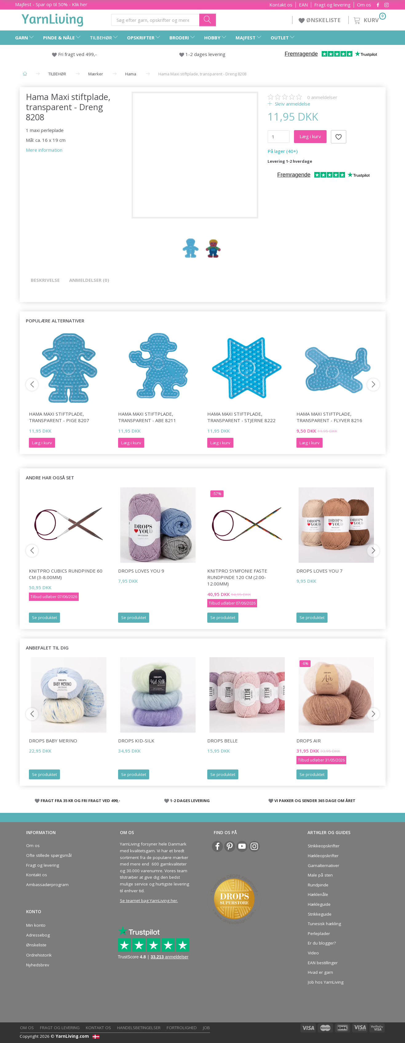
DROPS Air (308, 740)
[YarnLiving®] (52, 19)
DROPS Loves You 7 (319, 571)
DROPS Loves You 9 (141, 571)
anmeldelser (322, 97)
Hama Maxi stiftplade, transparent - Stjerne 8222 (241, 417)
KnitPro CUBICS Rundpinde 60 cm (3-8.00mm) (65, 574)
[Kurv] (369, 19)
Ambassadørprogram (47, 884)
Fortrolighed (182, 1027)
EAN (303, 5)
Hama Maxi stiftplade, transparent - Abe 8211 (147, 417)
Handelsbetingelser (139, 1027)
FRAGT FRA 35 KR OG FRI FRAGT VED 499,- (80, 800)
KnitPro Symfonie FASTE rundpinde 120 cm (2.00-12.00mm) (237, 577)
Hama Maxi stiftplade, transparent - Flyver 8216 (329, 417)
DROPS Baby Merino (53, 740)
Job (206, 1027)
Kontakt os (280, 5)
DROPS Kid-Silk (136, 740)
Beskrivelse (45, 280)
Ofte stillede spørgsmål (49, 855)
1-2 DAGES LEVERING (190, 800)
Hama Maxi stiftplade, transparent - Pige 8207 (59, 417)
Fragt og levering (332, 5)
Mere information (44, 150)
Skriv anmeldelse (292, 104)
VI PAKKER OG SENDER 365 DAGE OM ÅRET (314, 800)
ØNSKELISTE (320, 20)
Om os (364, 5)
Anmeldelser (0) (89, 280)
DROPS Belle (222, 740)
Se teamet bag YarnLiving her (148, 900)
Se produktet (44, 617)
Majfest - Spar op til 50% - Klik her (51, 4)
